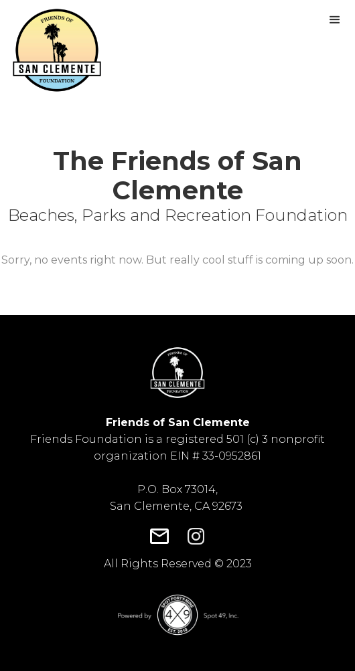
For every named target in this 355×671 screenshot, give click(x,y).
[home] (53, 50)
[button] (335, 20)
